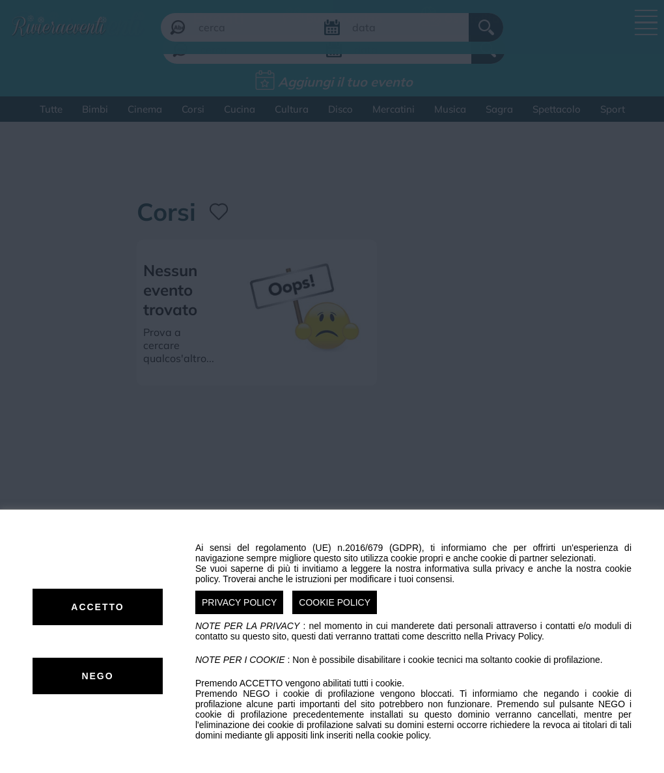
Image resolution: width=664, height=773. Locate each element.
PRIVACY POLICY (239, 602)
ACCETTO (97, 607)
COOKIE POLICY (334, 602)
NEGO (97, 676)
